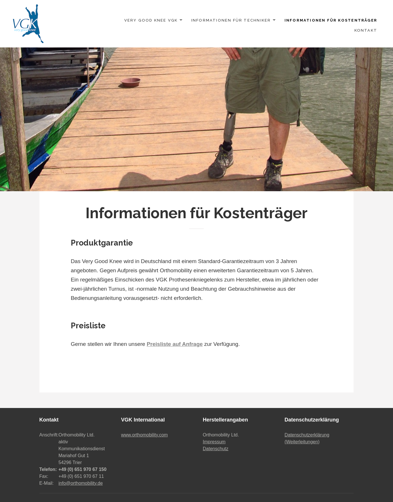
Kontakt (365, 30)
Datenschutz (215, 448)
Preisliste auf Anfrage (175, 344)
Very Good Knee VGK (151, 20)
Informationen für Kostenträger (331, 20)
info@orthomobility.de (80, 483)
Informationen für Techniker (231, 20)
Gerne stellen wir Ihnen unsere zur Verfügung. (155, 344)
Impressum (214, 441)
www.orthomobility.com (144, 434)
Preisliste (88, 325)
